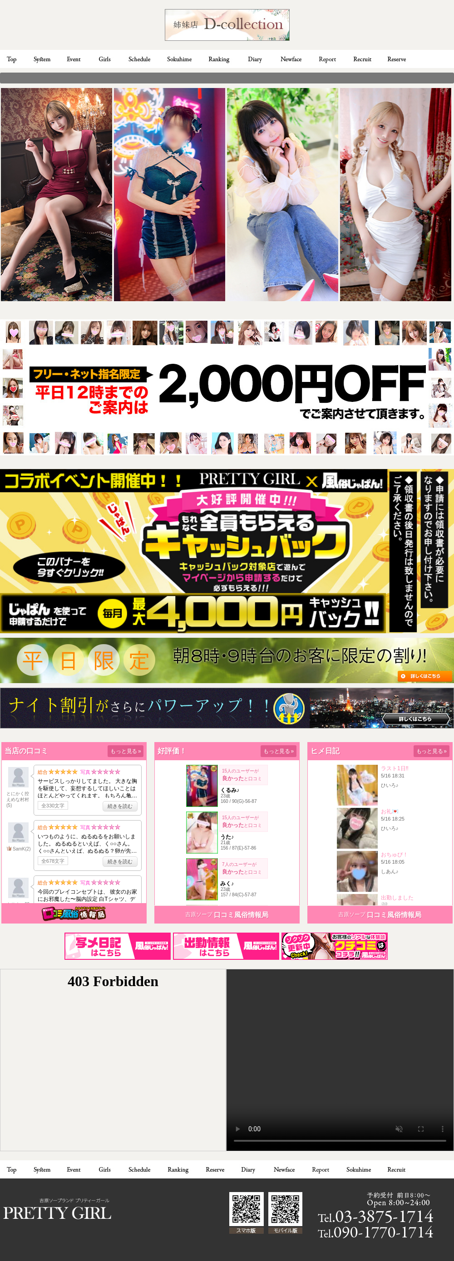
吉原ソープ (198, 914)
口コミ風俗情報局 (241, 915)
